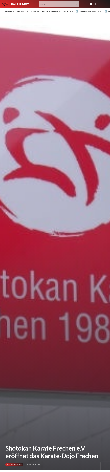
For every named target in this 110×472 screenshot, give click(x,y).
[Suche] (59, 4)
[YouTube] (105, 4)
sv (39, 465)
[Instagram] (100, 4)
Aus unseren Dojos (14, 464)
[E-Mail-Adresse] (91, 4)
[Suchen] (76, 4)
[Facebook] (95, 4)
